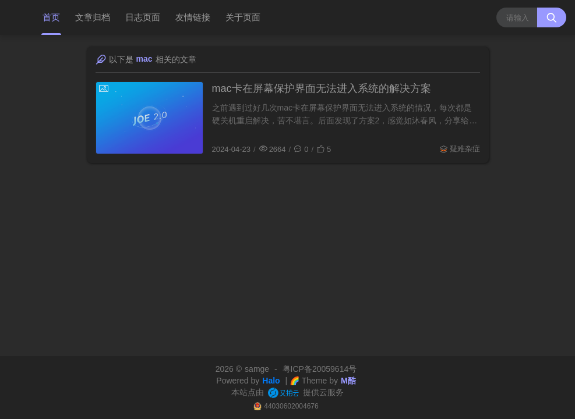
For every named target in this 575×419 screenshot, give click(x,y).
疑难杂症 (465, 148)
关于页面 (242, 17)
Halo (271, 380)
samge (257, 369)
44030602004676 (291, 406)
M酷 (348, 380)
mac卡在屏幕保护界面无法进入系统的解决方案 (321, 88)
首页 (51, 17)
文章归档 (92, 17)
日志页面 (142, 17)
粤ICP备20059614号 (320, 369)
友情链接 (192, 17)
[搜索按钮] (551, 17)
